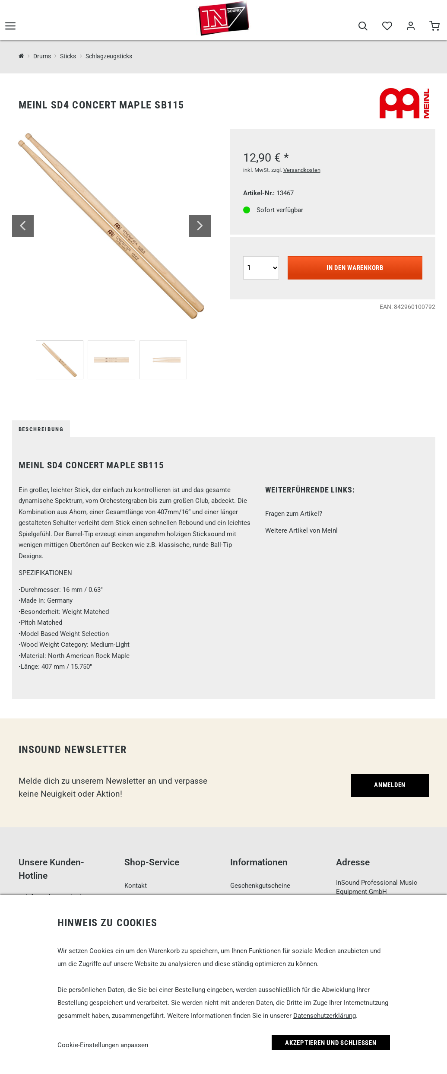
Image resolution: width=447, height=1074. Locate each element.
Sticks (68, 56)
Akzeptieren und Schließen (331, 1043)
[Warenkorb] (434, 26)
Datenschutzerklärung (324, 1016)
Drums (42, 56)
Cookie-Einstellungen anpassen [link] (102, 1045)
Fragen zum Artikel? (293, 514)
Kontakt (135, 886)
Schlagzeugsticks (109, 56)
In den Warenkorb (355, 268)
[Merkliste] (387, 26)
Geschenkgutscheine (260, 886)
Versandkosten (301, 170)
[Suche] (363, 26)
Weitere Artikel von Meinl (301, 530)
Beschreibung (41, 429)
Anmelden (390, 785)
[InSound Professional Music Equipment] (21, 55)
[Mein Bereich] (410, 26)
